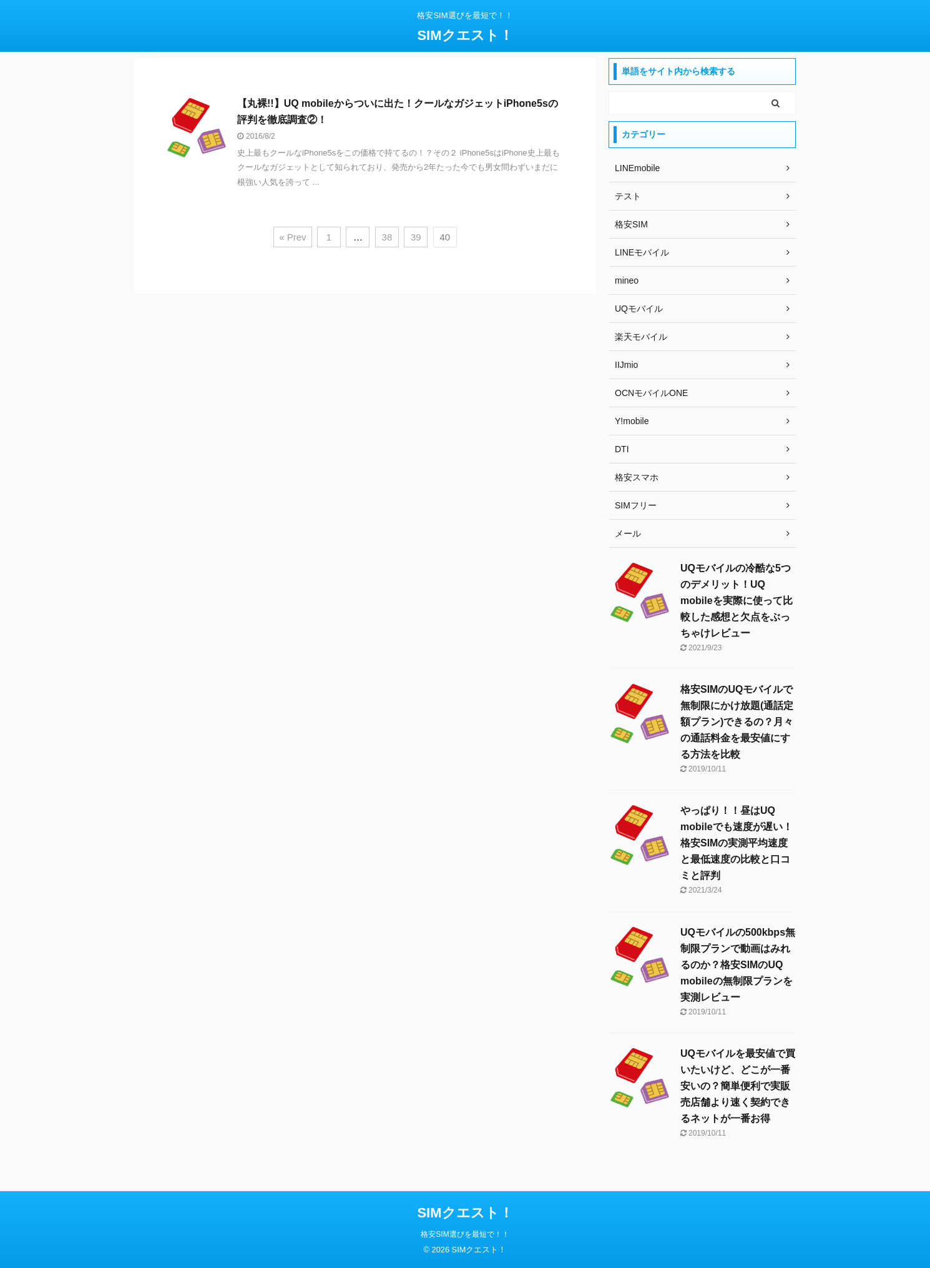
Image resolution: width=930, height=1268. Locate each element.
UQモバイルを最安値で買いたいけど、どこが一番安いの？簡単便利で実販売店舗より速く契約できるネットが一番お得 (737, 1086)
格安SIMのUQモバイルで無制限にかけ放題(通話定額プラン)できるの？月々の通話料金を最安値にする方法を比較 (736, 722)
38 (387, 237)
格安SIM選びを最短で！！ (465, 1234)
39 (416, 237)
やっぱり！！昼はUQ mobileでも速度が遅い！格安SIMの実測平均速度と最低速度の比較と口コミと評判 (736, 843)
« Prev (292, 237)
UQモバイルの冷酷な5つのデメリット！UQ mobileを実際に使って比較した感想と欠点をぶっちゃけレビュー (736, 600)
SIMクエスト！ (464, 35)
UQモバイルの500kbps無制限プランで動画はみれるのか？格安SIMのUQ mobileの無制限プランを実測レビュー (737, 965)
